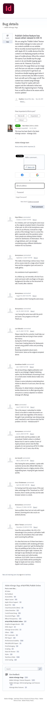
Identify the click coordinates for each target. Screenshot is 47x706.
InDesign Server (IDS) (11, 630)
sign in (21, 575)
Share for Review (10, 651)
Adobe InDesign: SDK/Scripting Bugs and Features (24, 683)
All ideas (7, 591)
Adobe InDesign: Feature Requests (20, 680)
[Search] (40, 668)
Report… (22, 101)
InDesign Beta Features (16, 687)
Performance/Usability (12, 641)
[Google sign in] (37, 174)
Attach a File (31, 167)
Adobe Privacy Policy (28, 700)
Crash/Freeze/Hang (11, 613)
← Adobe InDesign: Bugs (10, 27)
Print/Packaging (10, 646)
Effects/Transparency (11, 619)
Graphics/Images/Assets (12, 624)
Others (7, 632)
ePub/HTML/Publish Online (31, 585)
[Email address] (29, 186)
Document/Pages (10, 616)
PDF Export (8, 638)
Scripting (7, 649)
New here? (30, 202)
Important (35, 116)
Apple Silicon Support (11, 602)
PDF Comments (10, 635)
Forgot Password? (21, 197)
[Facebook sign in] (22, 174)
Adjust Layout (9, 599)
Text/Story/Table (10, 657)
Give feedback (14, 674)
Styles (7, 654)
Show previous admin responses (25, 146)
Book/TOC (8, 605)
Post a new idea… (11, 588)
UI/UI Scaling (9, 660)
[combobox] (22, 669)
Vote (7, 42)
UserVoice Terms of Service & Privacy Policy (26, 699)
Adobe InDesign (8, 699)
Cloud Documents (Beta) (12, 608)
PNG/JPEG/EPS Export (11, 643)
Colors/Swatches (10, 610)
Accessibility (9, 597)
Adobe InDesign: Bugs (12, 585)
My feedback (9, 594)
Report (35, 220)
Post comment (37, 207)
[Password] (29, 192)
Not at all (22, 116)
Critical (23, 120)
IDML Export (9, 627)
